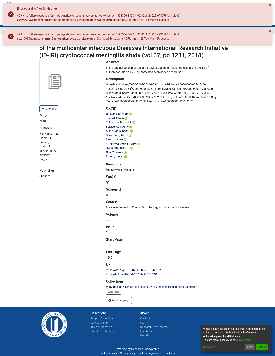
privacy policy (244, 340)
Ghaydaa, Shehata (119, 114)
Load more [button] (113, 291)
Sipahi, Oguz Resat (119, 131)
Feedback (146, 331)
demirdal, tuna (116, 118)
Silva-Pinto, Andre (118, 135)
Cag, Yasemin (116, 152)
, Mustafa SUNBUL (119, 148)
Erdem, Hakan (116, 156)
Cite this (49, 108)
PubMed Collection (102, 331)
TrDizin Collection (101, 327)
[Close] (270, 5)
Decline (249, 347)
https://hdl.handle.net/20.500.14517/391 (131, 274)
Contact (145, 318)
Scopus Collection (102, 318)
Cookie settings (108, 353)
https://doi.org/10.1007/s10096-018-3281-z (133, 270)
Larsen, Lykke (116, 139)
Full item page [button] (119, 300)
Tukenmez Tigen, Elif (120, 122)
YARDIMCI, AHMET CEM (123, 143)
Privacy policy (127, 353)
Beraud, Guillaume (119, 126)
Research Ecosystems (154, 327)
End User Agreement (150, 353)
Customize (209, 347)
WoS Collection (100, 322)
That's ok (262, 347)
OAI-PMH (146, 335)
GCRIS (144, 322)
